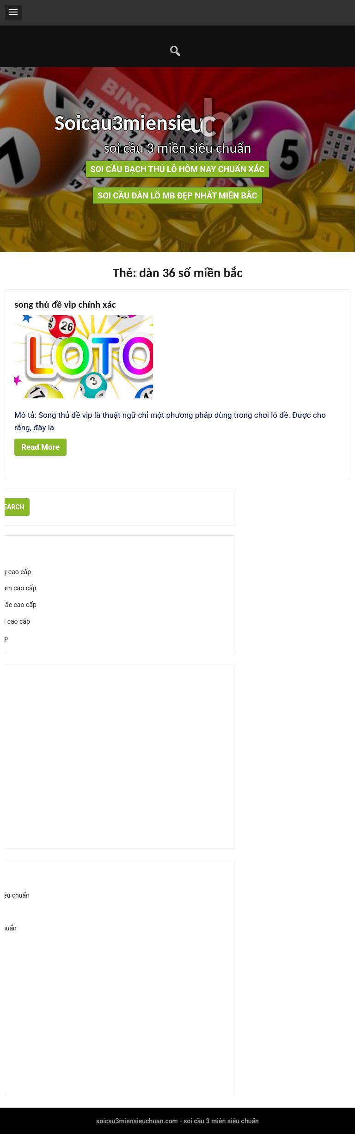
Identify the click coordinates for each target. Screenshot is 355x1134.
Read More (40, 447)
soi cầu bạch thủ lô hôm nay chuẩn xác (178, 169)
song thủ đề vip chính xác (65, 304)
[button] (13, 12)
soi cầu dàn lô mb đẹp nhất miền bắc (177, 195)
